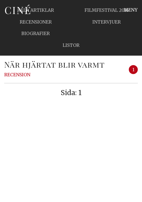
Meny (131, 10)
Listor (71, 45)
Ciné (17, 10)
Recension (17, 74)
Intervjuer (106, 22)
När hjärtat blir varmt (54, 64)
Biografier (35, 33)
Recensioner (36, 22)
